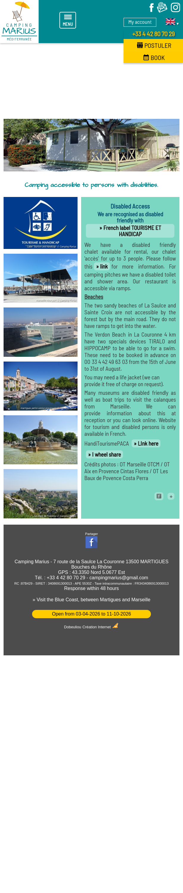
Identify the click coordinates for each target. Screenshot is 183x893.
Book (154, 57)
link (104, 266)
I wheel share (106, 454)
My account (140, 21)
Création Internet (101, 627)
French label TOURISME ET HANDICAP (132, 230)
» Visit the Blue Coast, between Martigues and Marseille (91, 599)
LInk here (148, 443)
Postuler (154, 45)
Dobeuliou (72, 627)
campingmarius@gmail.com (118, 577)
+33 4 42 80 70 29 (153, 33)
